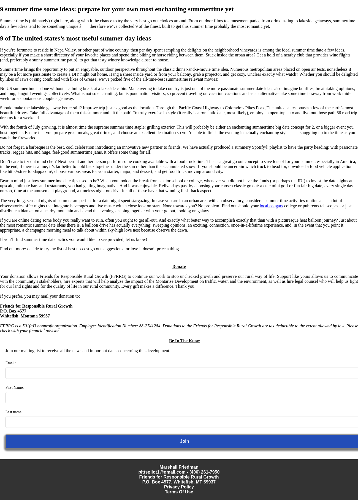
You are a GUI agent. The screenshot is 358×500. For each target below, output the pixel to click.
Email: (11, 363)
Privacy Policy (179, 487)
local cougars (271, 205)
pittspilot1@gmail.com (162, 472)
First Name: (15, 387)
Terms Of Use (179, 492)
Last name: (14, 412)
